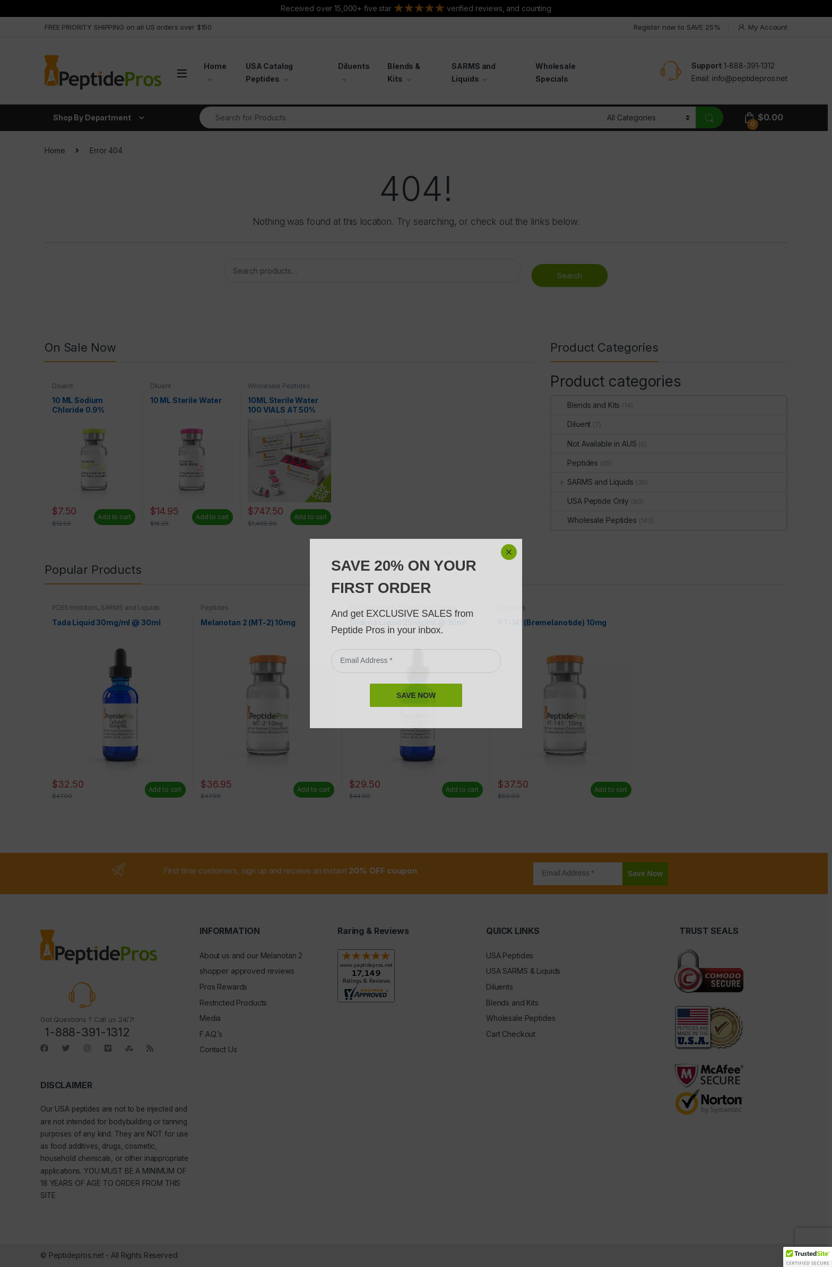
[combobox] (400, 117)
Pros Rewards (223, 986)
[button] (807, 1257)
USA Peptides (509, 955)
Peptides (574, 462)
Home (215, 66)
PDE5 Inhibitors (75, 607)
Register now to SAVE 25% (677, 27)
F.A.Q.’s (211, 1033)
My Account (762, 27)
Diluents (354, 66)
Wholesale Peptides (279, 386)
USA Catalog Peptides (269, 72)
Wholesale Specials (555, 72)
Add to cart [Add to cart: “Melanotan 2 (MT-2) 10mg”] (313, 789)
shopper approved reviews (247, 970)
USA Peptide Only (590, 500)
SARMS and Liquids (474, 72)
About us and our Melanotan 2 (251, 955)
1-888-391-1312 (749, 65)
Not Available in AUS (593, 443)
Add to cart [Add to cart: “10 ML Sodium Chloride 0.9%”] (114, 517)
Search (569, 275)
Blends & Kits (403, 72)
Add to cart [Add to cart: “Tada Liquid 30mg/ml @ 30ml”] (165, 789)
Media (210, 1018)
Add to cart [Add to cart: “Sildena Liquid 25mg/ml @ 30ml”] (462, 789)
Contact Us (218, 1049)
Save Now (645, 873)
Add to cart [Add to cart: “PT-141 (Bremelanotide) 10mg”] (610, 789)
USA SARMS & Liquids (523, 970)
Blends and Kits (585, 404)
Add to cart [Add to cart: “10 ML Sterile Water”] (212, 517)
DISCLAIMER (66, 1085)
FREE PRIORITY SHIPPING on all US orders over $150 (128, 27)
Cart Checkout (510, 1033)
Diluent (62, 386)
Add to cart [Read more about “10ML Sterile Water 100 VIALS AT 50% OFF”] (310, 517)
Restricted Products (233, 1002)
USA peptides (77, 1109)
